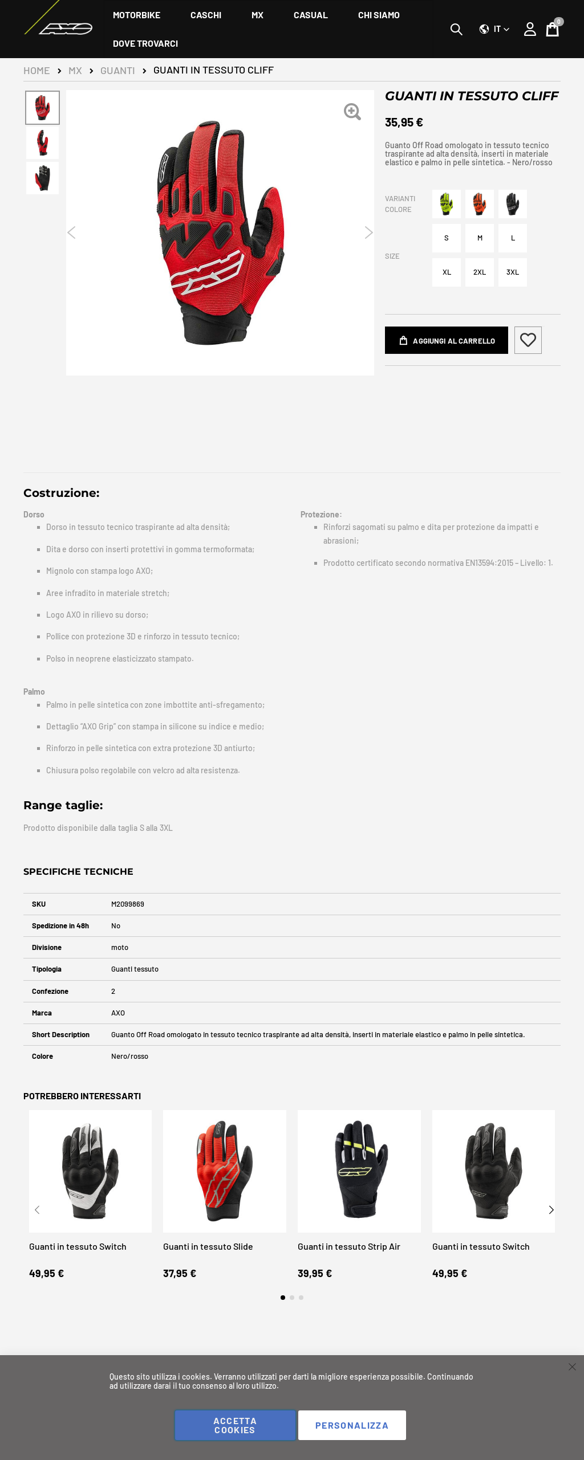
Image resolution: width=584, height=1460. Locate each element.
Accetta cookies (235, 1425)
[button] (494, 29)
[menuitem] (136, 15)
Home (36, 70)
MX (75, 70)
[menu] (268, 29)
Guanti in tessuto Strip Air (349, 1268)
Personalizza (352, 1425)
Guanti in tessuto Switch (78, 1268)
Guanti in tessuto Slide (208, 1268)
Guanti (117, 70)
